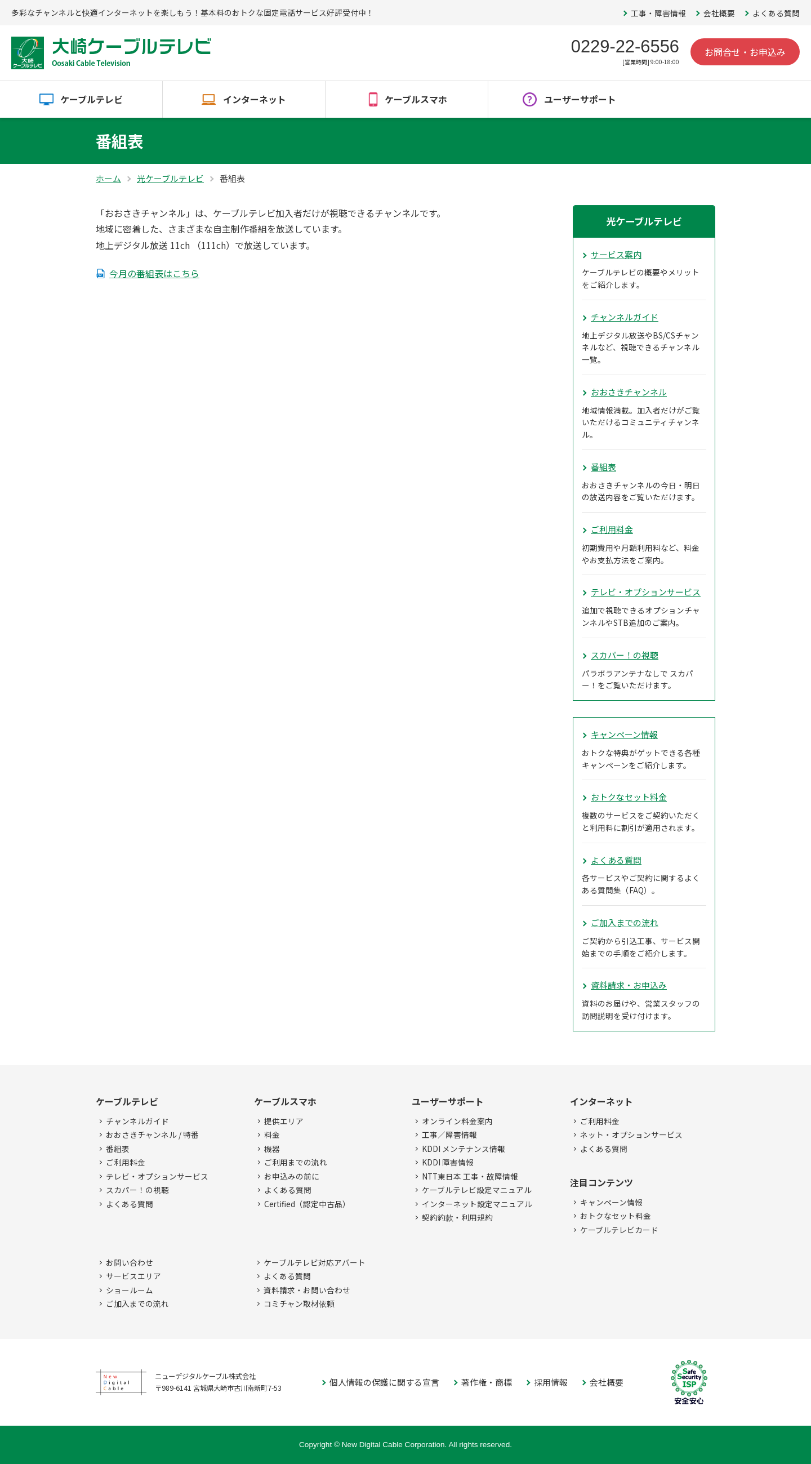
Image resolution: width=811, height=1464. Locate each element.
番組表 (603, 467)
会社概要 (719, 13)
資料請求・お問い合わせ (307, 1290)
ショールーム (129, 1290)
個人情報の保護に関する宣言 (384, 1382)
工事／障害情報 (449, 1134)
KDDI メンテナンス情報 (463, 1148)
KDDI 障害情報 (448, 1162)
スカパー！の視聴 (624, 655)
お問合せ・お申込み (745, 52)
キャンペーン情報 (624, 734)
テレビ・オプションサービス (646, 592)
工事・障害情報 (658, 13)
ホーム (108, 178)
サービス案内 (616, 254)
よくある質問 (776, 13)
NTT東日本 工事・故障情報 (470, 1176)
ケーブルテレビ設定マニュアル (477, 1189)
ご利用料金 (612, 529)
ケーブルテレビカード (619, 1229)
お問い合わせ (129, 1262)
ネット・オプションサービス (631, 1134)
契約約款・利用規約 (457, 1217)
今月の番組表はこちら (154, 273)
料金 (272, 1134)
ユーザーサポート (580, 99)
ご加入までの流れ (624, 922)
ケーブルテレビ (91, 99)
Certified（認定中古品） (307, 1203)
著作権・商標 (486, 1382)
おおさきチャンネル (629, 392)
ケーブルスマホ (416, 99)
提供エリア (284, 1121)
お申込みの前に (291, 1176)
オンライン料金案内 (457, 1121)
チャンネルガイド (624, 317)
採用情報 (551, 1382)
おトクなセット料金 (629, 797)
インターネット (254, 99)
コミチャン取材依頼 (299, 1303)
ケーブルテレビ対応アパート (315, 1262)
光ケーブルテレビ (170, 178)
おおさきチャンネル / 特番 (152, 1134)
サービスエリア (133, 1275)
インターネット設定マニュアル (477, 1203)
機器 (272, 1148)
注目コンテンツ (601, 1182)
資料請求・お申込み (629, 985)
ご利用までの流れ (295, 1162)
